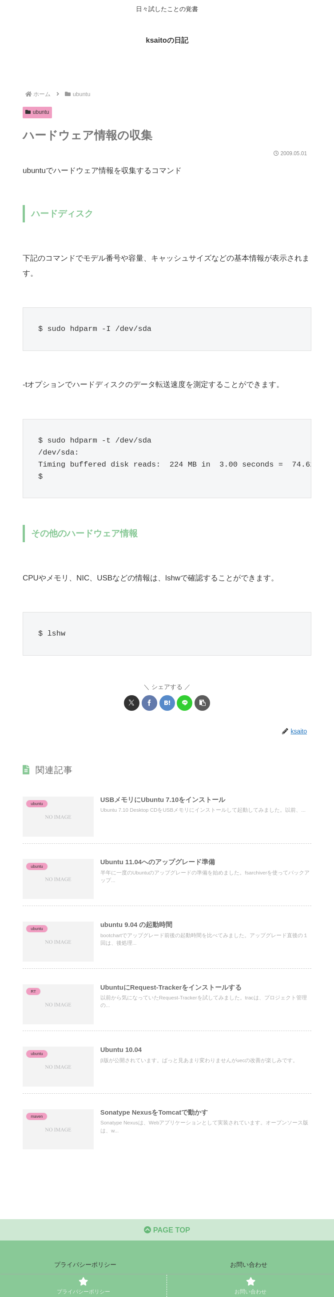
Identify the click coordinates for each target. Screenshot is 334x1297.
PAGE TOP (167, 1233)
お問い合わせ (248, 1268)
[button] (202, 703)
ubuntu (37, 112)
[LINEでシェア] (184, 703)
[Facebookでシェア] (149, 703)
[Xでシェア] (131, 703)
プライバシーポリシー (85, 1268)
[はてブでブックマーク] (167, 703)
